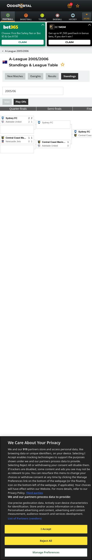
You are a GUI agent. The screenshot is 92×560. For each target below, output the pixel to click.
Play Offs (21, 101)
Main (7, 101)
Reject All (46, 541)
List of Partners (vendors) (25, 518)
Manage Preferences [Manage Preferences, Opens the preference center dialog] (45, 552)
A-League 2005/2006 (16, 51)
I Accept (46, 529)
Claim (22, 42)
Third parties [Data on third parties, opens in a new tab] (34, 493)
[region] (46, 498)
